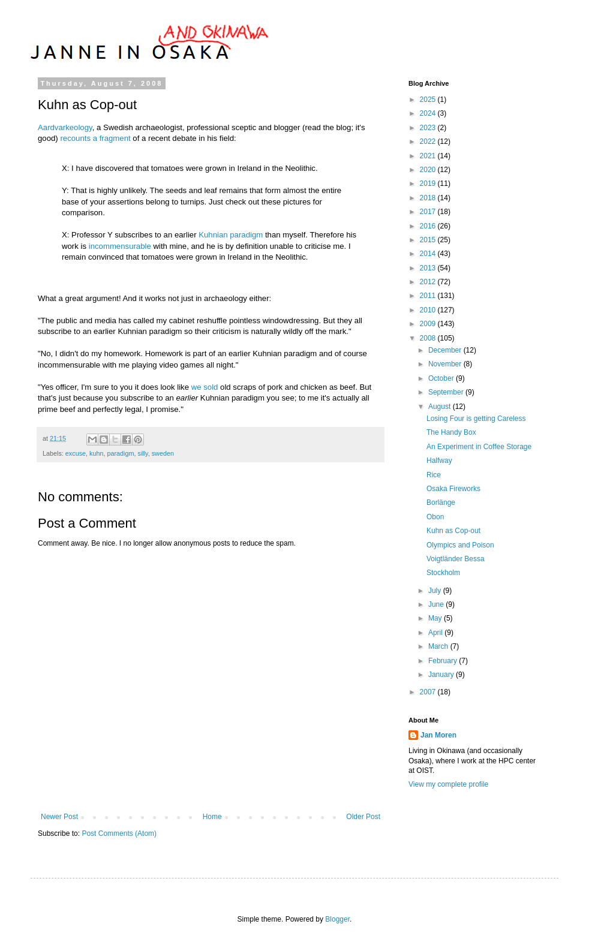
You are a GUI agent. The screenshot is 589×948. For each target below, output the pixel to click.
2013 (429, 268)
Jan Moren (438, 735)
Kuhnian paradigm (231, 234)
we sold (204, 387)
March (439, 646)
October (442, 378)
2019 (429, 183)
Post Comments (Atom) (119, 833)
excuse (75, 453)
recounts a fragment (95, 138)
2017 (429, 211)
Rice (433, 475)
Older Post (363, 816)
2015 (429, 240)
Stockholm (443, 572)
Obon (435, 517)
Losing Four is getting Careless (475, 418)
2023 (429, 128)
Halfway (439, 460)
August (440, 406)
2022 (429, 141)
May (436, 618)
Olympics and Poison (460, 545)
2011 (429, 295)
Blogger (337, 919)
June (437, 604)
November (446, 364)
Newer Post (59, 816)
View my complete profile (448, 784)
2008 (429, 338)
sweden (163, 453)
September (446, 392)
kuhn (96, 453)
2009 (429, 324)
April (436, 632)
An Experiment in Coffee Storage (478, 447)
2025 (429, 99)
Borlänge (440, 502)
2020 (429, 169)
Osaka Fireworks (453, 488)
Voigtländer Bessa (455, 559)
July (435, 590)
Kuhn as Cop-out (453, 530)
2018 (429, 198)
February (443, 661)
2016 (429, 226)
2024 (429, 113)
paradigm (120, 453)
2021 (429, 156)
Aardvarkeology (65, 127)
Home (212, 816)
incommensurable (120, 246)
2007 (429, 692)
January (442, 674)
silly (142, 453)
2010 (429, 310)
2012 (429, 282)
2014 (429, 253)
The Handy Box (451, 432)
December (446, 350)
